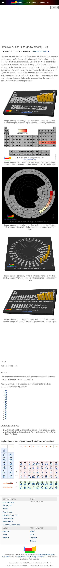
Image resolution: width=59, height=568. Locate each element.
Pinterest (6, 538)
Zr (25, 468)
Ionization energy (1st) (10, 515)
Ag (56, 468)
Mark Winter (21, 557)
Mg (10, 459)
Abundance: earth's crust (11, 525)
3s (6, 397)
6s (6, 417)
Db (29, 477)
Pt (51, 472)
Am (46, 488)
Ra (11, 477)
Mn (37, 464)
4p (6, 405)
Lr (21, 477)
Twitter (5, 534)
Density (5, 509)
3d (6, 401)
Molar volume (7, 512)
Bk (56, 488)
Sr (11, 468)
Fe (42, 464)
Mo (33, 468)
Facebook (6, 531)
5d (6, 415)
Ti (25, 464)
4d (6, 407)
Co (46, 464)
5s (6, 411)
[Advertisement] (29, 27)
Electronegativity (8, 502)
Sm (42, 484)
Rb (4, 468)
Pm (37, 484)
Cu (56, 464)
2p (6, 395)
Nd (33, 484)
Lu (21, 472)
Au (56, 472)
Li (4, 455)
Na (4, 459)
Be (11, 455)
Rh (46, 468)
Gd (51, 484)
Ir (46, 472)
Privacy (32, 531)
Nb (29, 468)
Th (25, 488)
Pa (29, 488)
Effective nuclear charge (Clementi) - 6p (16, 51)
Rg (56, 477)
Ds (51, 477)
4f (5, 409)
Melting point (7, 505)
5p (6, 413)
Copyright (33, 538)
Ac (21, 488)
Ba (11, 472)
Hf (25, 472)
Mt (46, 477)
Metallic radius (8, 522)
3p (6, 399)
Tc (38, 468)
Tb (56, 484)
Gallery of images (40, 51)
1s (6, 391)
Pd (51, 468)
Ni (51, 464)
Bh (38, 477)
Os (42, 472)
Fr (4, 477)
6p (6, 419)
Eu (46, 484)
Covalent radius (8, 518)
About (32, 534)
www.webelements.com (46, 554)
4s (6, 403)
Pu (42, 488)
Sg (33, 477)
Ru (42, 468)
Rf (25, 477)
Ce (25, 484)
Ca (11, 464)
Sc (21, 464)
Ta (29, 472)
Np (37, 488)
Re (37, 472)
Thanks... (33, 541)
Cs (4, 472)
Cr (33, 464)
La (21, 484)
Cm (51, 488)
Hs (42, 477)
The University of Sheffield (35, 557)
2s (6, 393)
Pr (29, 484)
